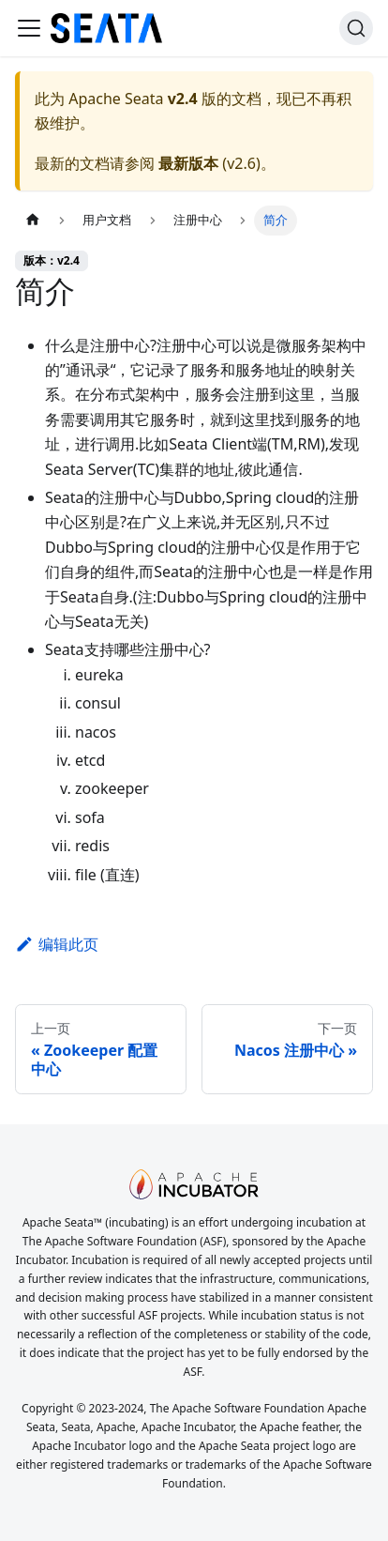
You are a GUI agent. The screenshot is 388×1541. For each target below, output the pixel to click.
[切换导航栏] (29, 28)
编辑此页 (56, 944)
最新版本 (188, 163)
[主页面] (33, 220)
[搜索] (356, 28)
